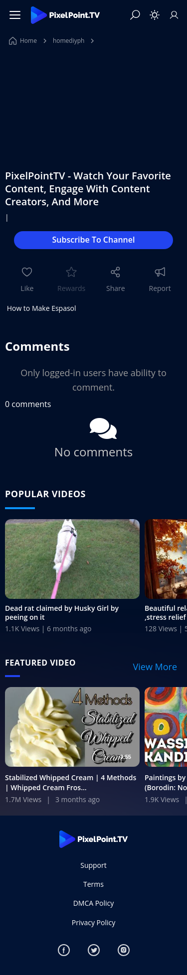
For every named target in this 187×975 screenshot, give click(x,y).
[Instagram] (124, 950)
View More (155, 667)
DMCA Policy (93, 903)
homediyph (69, 40)
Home (23, 40)
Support (93, 865)
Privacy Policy (93, 922)
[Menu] (15, 15)
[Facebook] (64, 950)
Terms (93, 884)
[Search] (135, 15)
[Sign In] (174, 15)
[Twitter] (94, 950)
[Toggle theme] (155, 15)
